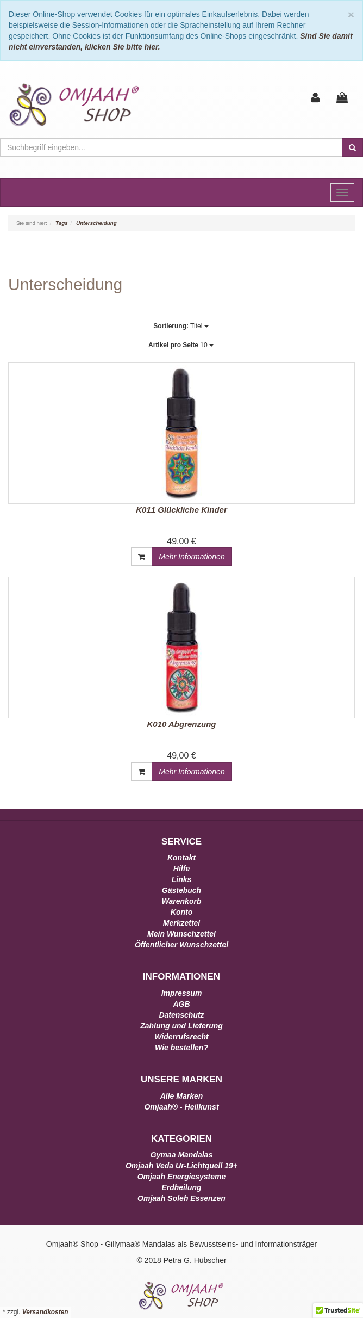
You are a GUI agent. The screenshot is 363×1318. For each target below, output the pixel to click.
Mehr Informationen (191, 556)
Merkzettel (181, 923)
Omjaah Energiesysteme (181, 1176)
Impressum (181, 993)
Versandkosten (45, 1312)
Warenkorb (182, 901)
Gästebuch (181, 890)
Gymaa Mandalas (181, 1154)
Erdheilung (181, 1187)
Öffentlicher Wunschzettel (181, 944)
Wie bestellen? (181, 1047)
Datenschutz (181, 1015)
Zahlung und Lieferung (181, 1025)
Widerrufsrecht (181, 1036)
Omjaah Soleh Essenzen (181, 1198)
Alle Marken (181, 1096)
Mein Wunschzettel (181, 933)
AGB (181, 1004)
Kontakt (181, 857)
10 (181, 345)
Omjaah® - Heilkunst (181, 1107)
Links (182, 879)
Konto (181, 912)
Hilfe (181, 868)
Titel (180, 326)
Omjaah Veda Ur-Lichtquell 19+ (181, 1165)
